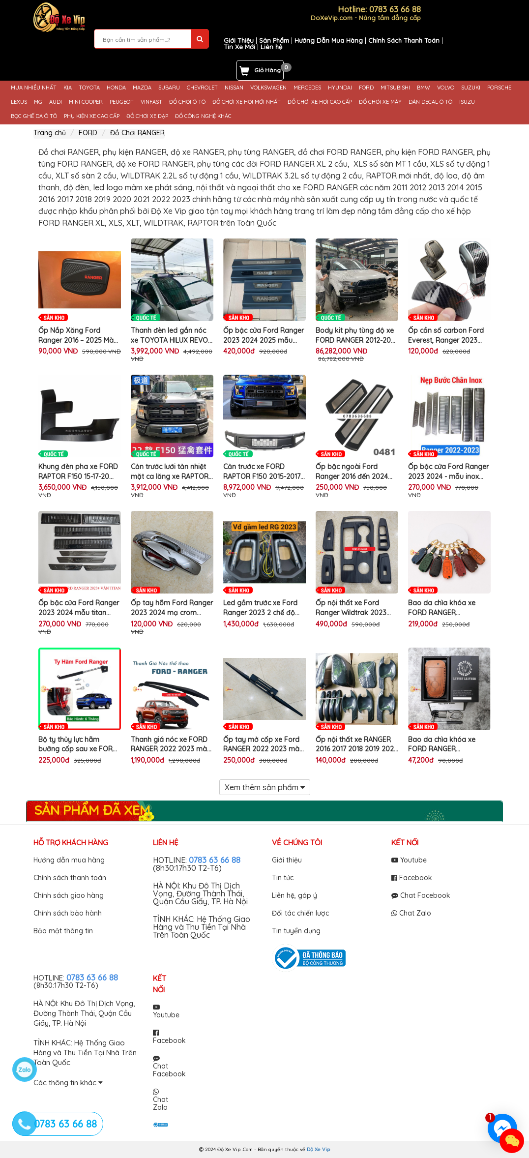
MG (38, 102)
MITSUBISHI (395, 87)
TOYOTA (89, 87)
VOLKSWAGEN (268, 87)
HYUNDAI (340, 87)
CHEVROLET (202, 87)
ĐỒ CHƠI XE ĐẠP (147, 116)
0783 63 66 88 (214, 860)
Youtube (409, 860)
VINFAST (151, 102)
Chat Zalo (411, 913)
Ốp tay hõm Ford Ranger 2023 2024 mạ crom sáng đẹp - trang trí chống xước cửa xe (172, 608)
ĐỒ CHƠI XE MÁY (380, 102)
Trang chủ (49, 132)
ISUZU (467, 102)
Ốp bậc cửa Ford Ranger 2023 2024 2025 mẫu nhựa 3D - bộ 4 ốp (263, 335)
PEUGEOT (122, 102)
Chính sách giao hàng (68, 895)
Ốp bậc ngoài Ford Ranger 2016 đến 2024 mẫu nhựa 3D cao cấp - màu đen (354, 471)
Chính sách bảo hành (67, 913)
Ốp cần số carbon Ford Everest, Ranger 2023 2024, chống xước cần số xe (448, 335)
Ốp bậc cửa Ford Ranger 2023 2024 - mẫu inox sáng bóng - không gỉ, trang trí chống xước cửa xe (448, 471)
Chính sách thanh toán (69, 877)
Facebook (411, 877)
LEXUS (19, 102)
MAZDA (142, 87)
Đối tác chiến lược (300, 913)
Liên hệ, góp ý (294, 895)
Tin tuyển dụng (296, 930)
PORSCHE (499, 87)
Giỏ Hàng (267, 70)
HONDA (116, 87)
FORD (366, 87)
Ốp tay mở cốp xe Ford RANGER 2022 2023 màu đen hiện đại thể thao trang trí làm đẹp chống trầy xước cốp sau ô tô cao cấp (263, 744)
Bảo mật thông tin (63, 930)
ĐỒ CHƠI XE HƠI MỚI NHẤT (246, 102)
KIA (67, 87)
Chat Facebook (420, 895)
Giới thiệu (287, 860)
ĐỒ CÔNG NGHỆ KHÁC (203, 116)
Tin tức (283, 877)
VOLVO (445, 87)
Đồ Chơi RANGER (137, 132)
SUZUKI (470, 87)
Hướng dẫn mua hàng (69, 860)
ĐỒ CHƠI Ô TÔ (187, 102)
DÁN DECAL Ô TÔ (430, 102)
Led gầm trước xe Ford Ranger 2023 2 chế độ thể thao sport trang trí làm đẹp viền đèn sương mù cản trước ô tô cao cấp (262, 608)
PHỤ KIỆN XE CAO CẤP (91, 116)
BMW (423, 87)
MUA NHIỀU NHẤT (34, 87)
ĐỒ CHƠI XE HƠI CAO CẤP (320, 102)
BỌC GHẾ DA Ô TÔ (34, 116)
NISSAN (234, 87)
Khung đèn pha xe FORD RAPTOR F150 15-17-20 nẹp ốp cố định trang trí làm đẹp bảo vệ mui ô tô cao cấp (78, 471)
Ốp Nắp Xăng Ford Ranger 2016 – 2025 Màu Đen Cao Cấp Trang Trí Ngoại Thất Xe (78, 335)
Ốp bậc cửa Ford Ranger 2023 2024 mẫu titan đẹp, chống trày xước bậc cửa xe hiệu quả (78, 608)
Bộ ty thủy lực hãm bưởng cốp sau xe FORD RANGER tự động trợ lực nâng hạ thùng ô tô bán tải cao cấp (78, 744)
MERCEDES (307, 87)
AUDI (55, 102)
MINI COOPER (86, 102)
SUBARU (169, 87)
